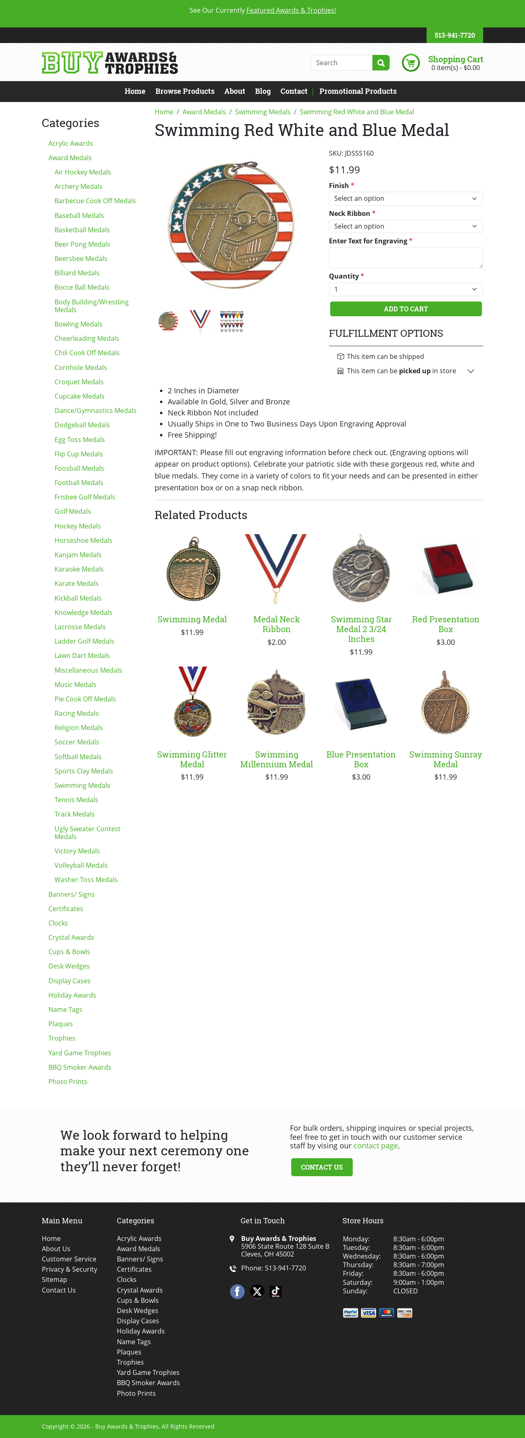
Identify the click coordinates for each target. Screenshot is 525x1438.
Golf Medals (73, 511)
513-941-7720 (455, 35)
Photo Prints (67, 1081)
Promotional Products (358, 91)
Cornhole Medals (81, 367)
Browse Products (185, 91)
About (234, 91)
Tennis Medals (76, 799)
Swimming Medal (192, 619)
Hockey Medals (78, 526)
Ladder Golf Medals (84, 641)
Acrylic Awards (70, 143)
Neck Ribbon (352, 214)
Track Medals (75, 814)
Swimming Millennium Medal (276, 759)
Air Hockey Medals (83, 172)
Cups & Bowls (69, 951)
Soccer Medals (77, 741)
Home (135, 91)
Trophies (61, 1038)
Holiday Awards (72, 995)
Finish (341, 186)
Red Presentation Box (445, 624)
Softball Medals (78, 756)
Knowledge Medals (83, 612)
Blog (263, 91)
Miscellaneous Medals (88, 670)
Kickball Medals (78, 598)
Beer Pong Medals (82, 244)
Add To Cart (406, 308)
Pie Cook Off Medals (85, 698)
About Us (56, 1249)
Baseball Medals (79, 215)
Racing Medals (77, 713)
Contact (294, 91)
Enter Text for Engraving (371, 241)
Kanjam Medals (78, 554)
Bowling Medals (79, 324)
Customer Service (69, 1259)
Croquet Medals (79, 381)
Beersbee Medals (81, 258)
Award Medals (70, 157)
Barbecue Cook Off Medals (95, 200)
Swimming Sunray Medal (445, 759)
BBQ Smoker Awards (80, 1067)
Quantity (346, 276)
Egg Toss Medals (80, 439)
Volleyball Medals (81, 865)
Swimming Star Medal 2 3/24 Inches (361, 629)
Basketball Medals (82, 229)
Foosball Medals (79, 468)
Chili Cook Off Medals (87, 352)
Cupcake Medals (80, 396)
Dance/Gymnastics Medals (96, 410)
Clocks (58, 923)
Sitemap (54, 1280)
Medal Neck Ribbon (276, 624)
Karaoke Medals (79, 569)
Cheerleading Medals (87, 338)
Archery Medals (79, 186)
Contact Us (322, 1167)
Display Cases (69, 980)
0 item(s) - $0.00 (455, 67)
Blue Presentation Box (361, 759)
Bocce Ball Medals (82, 287)
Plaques (60, 1023)
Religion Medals (79, 727)
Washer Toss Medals (86, 879)
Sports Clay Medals (84, 771)
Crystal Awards (71, 937)
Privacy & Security (69, 1269)
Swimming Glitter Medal (192, 759)
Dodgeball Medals (82, 424)
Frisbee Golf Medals (85, 496)
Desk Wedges (69, 966)
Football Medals (79, 482)
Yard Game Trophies (79, 1052)
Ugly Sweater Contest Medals (88, 832)
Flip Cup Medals (79, 453)
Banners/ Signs (71, 894)
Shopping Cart (455, 59)
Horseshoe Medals (83, 540)
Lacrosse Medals (80, 626)
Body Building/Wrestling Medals (92, 305)
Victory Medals (77, 850)
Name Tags (65, 1009)
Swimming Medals (82, 785)
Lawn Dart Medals (82, 655)
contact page (376, 1145)
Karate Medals (77, 583)
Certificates (65, 908)
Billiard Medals (77, 272)
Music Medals (75, 684)
